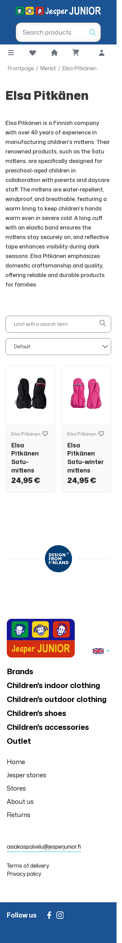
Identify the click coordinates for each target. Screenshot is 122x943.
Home (16, 761)
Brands (20, 671)
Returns (18, 814)
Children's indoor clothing (53, 685)
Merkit (48, 68)
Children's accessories (48, 727)
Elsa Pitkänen (79, 68)
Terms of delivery (28, 865)
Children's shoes (36, 713)
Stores (16, 788)
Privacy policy (24, 873)
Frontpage (20, 68)
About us (20, 801)
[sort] (58, 346)
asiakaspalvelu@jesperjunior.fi (44, 846)
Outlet (19, 741)
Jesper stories (26, 775)
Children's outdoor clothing (57, 699)
